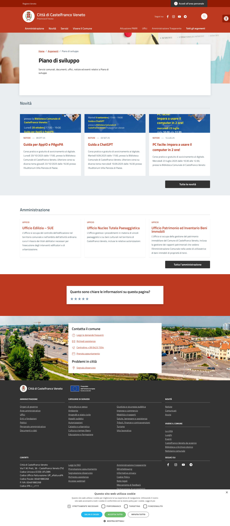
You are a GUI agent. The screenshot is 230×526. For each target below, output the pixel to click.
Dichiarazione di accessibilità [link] (131, 489)
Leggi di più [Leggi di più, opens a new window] (150, 501)
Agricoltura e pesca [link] (77, 406)
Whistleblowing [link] (124, 469)
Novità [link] (52, 28)
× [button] (227, 492)
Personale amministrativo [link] (33, 426)
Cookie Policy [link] (123, 477)
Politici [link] (23, 422)
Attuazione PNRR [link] (128, 28)
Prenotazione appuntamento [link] (82, 469)
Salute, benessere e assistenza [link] (132, 418)
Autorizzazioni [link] (75, 422)
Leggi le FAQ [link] (74, 465)
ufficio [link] (25, 222)
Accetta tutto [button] (115, 514)
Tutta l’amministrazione (187, 265)
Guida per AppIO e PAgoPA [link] (43, 144)
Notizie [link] (27, 137)
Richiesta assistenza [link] (78, 477)
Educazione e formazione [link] (80, 434)
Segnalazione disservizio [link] (80, 473)
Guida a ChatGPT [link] (100, 144)
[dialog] (115, 507)
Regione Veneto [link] (29, 3)
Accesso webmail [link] (76, 481)
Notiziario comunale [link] (175, 451)
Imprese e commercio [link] (127, 410)
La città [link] (169, 431)
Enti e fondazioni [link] (28, 418)
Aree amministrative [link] (30, 410)
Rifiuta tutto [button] (138, 514)
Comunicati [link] (170, 410)
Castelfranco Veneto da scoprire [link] (181, 443)
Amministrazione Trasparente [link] (166, 28)
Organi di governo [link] (29, 406)
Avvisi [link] (168, 414)
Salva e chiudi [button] (91, 514)
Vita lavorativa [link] (124, 430)
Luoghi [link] (168, 435)
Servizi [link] (64, 28)
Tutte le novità (187, 184)
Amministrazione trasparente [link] (131, 465)
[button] (115, 521)
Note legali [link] (122, 481)
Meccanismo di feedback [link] (129, 485)
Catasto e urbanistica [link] (78, 426)
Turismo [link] (121, 426)
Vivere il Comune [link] (82, 28)
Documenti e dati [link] (28, 430)
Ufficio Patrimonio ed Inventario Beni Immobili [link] (179, 229)
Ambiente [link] (73, 410)
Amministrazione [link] (34, 28)
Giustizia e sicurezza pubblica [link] (131, 406)
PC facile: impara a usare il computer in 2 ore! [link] (172, 147)
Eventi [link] (168, 439)
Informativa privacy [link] (126, 473)
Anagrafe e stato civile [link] (79, 414)
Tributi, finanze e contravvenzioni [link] (133, 422)
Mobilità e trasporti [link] (126, 414)
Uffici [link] (144, 28)
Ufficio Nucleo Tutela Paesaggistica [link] (113, 228)
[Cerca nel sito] (204, 16)
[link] (226, 18)
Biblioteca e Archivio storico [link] (179, 447)
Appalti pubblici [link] (76, 418)
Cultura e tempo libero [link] (79, 430)
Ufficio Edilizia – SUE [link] (38, 228)
